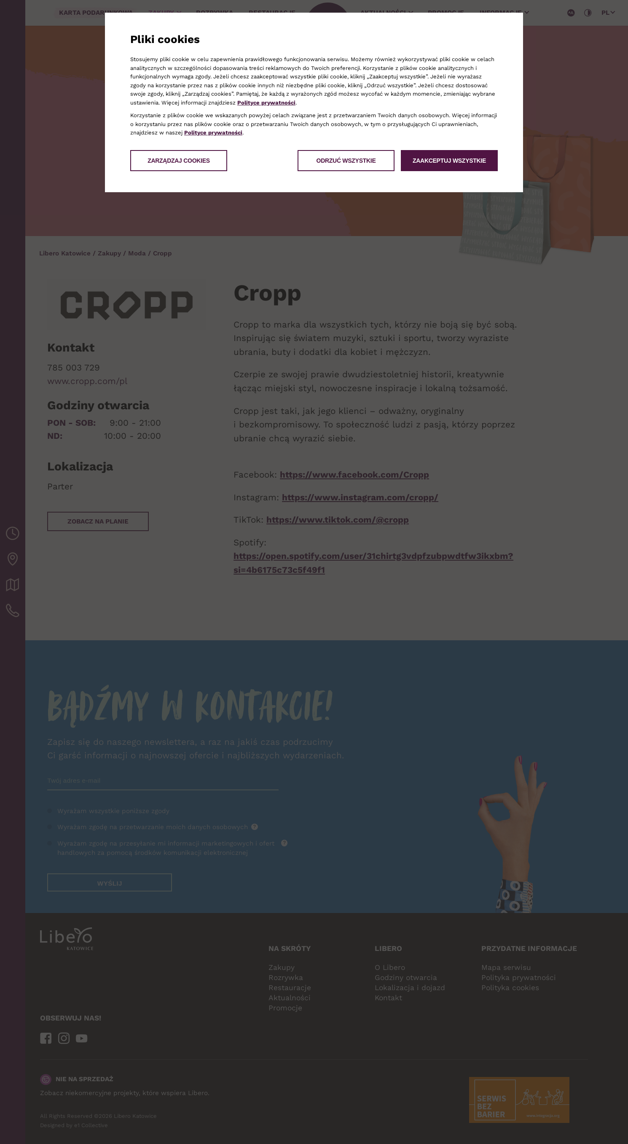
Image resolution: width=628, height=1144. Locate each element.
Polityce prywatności (266, 102)
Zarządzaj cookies (179, 160)
